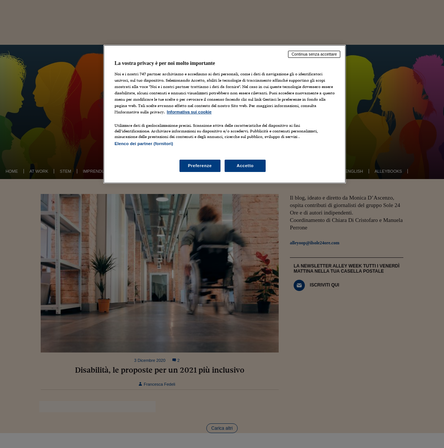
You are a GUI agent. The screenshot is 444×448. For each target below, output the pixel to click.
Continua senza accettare (314, 54)
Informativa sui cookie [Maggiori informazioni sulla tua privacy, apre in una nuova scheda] (189, 112)
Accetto (245, 165)
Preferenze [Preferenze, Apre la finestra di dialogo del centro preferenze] (200, 165)
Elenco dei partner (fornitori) (144, 143)
